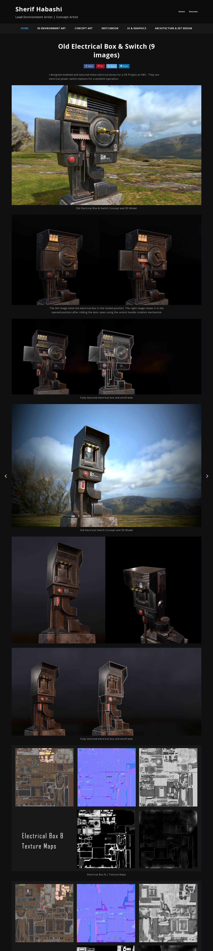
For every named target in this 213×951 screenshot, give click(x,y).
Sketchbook (110, 28)
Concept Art (84, 28)
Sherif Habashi (38, 9)
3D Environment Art (51, 28)
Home (182, 11)
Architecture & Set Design (173, 28)
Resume (193, 11)
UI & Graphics (136, 28)
